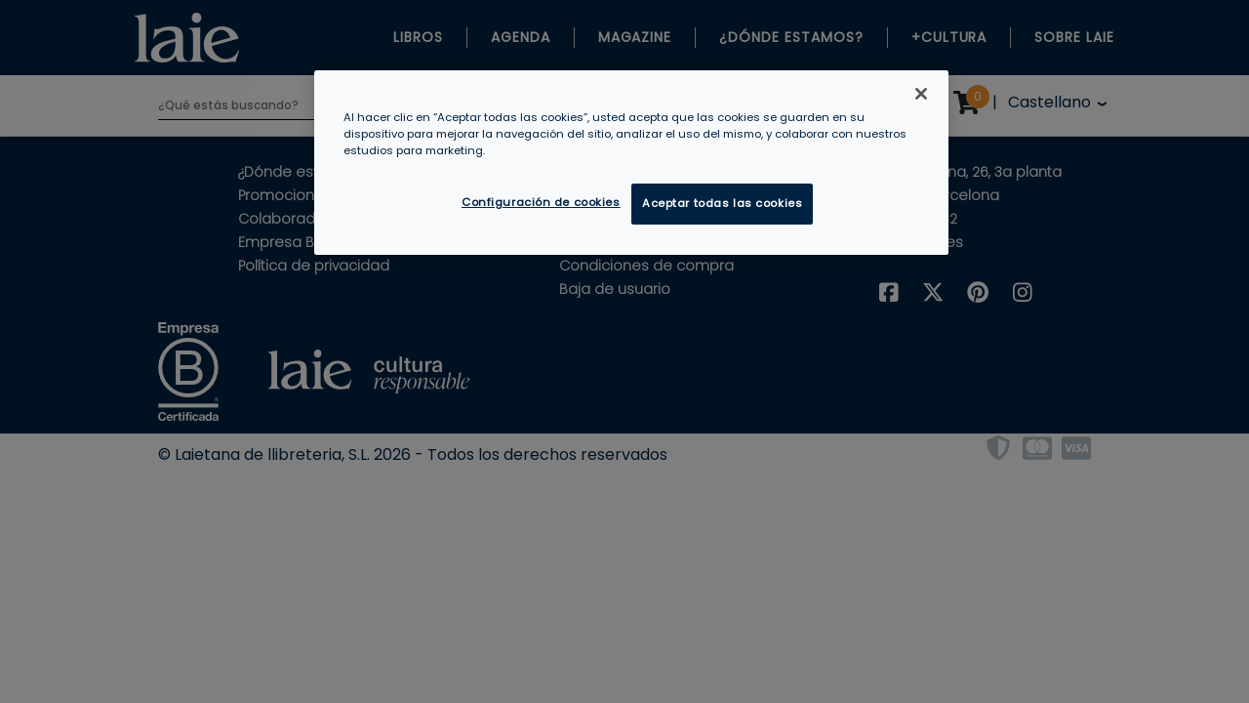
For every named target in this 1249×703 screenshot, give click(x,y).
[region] (631, 162)
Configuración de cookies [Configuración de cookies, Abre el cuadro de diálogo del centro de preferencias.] (541, 202)
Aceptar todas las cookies (722, 203)
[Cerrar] (921, 93)
